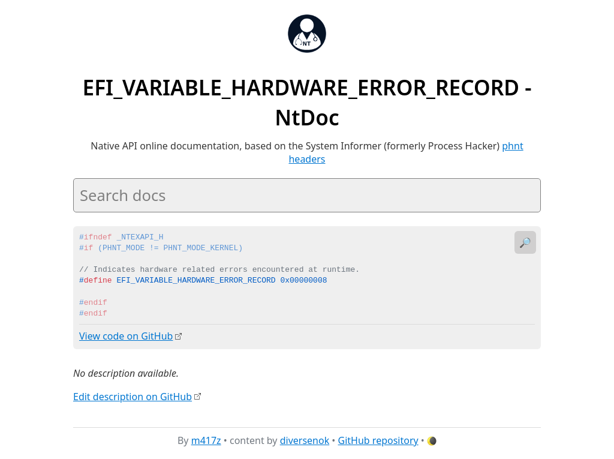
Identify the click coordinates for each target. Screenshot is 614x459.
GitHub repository (378, 440)
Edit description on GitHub (132, 396)
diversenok (305, 440)
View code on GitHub (126, 336)
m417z (206, 440)
